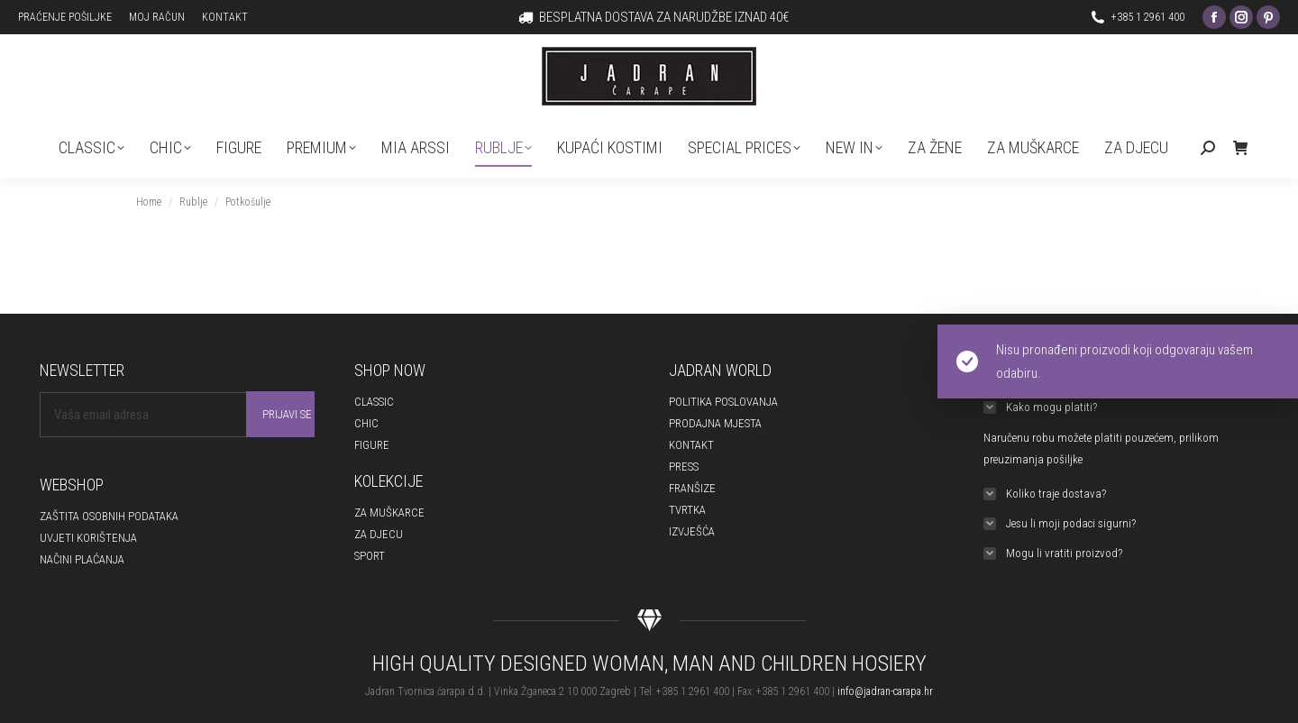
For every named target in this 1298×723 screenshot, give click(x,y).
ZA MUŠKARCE (389, 512)
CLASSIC (374, 401)
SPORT (369, 556)
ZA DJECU (378, 534)
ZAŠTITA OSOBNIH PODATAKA (109, 516)
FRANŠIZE (692, 488)
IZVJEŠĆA (692, 531)
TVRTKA (687, 510)
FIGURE (371, 445)
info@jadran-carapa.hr (885, 691)
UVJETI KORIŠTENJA (88, 538)
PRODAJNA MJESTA (715, 423)
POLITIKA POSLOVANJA (723, 401)
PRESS (684, 466)
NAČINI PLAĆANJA (82, 559)
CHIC (366, 423)
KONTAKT (691, 445)
